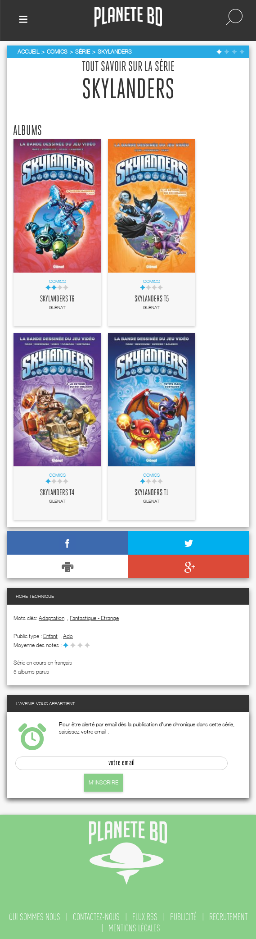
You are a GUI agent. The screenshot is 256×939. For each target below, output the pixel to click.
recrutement (228, 917)
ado (68, 636)
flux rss (144, 917)
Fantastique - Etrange (94, 618)
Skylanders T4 (57, 493)
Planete (128, 17)
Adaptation (51, 618)
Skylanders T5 (152, 299)
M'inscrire (103, 782)
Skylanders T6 (57, 299)
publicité (183, 917)
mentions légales (134, 928)
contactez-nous (96, 917)
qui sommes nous (34, 917)
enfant (50, 636)
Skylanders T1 (151, 493)
